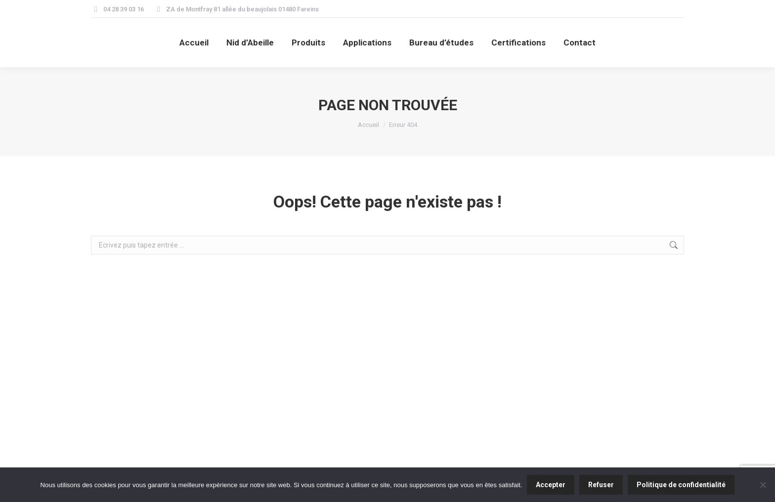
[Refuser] (763, 485)
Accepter (550, 485)
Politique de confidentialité (681, 485)
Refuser (601, 485)
